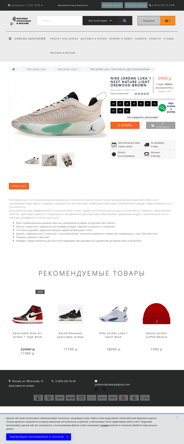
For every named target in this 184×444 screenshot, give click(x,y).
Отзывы (171, 38)
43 (113, 110)
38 (127, 103)
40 (141, 103)
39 (134, 103)
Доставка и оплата (94, 38)
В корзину (160, 125)
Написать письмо (136, 5)
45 (127, 110)
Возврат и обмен (122, 38)
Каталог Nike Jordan (64, 38)
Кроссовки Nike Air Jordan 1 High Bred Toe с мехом (27, 336)
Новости (157, 38)
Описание (19, 186)
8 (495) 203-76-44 (65, 381)
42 (154, 103)
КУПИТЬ (126, 125)
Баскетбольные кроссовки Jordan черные (70, 336)
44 (120, 110)
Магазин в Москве (62, 52)
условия (105, 425)
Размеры (142, 38)
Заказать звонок (112, 5)
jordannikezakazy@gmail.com (112, 384)
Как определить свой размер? (142, 117)
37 (120, 103)
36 (113, 103)
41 (147, 103)
